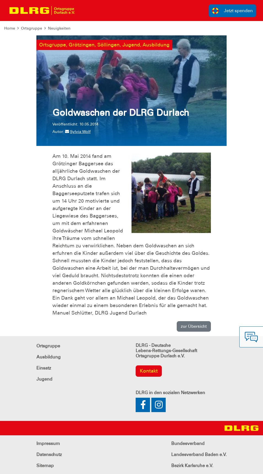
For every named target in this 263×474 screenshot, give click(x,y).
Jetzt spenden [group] (232, 10)
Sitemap (45, 465)
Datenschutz (49, 454)
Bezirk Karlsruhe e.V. (192, 465)
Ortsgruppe (31, 28)
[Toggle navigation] (84, 10)
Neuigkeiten (59, 28)
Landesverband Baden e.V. (199, 454)
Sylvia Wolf (78, 131)
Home (9, 28)
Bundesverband (188, 443)
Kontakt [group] (149, 371)
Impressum (48, 443)
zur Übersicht (194, 326)
